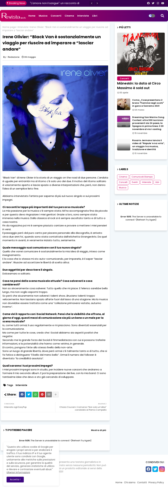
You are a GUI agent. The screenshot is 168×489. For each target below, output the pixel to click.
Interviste (83, 15)
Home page (9, 27)
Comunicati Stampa (142, 176)
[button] (91, 3)
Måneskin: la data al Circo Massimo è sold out (139, 85)
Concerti (56, 15)
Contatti (142, 482)
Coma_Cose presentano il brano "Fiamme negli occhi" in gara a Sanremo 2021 (148, 103)
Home (31, 15)
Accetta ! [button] (15, 479)
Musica (43, 15)
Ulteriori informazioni (18, 472)
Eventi (135, 182)
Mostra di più (98, 430)
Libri (94, 15)
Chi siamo (130, 482)
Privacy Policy (156, 482)
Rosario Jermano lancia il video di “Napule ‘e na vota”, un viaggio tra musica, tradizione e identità (148, 145)
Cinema (69, 15)
